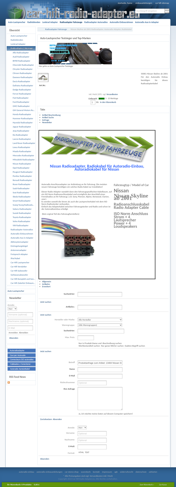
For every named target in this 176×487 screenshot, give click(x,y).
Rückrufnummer (67, 382)
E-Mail (72, 375)
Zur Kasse (163, 484)
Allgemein (46, 281)
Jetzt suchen (167, 11)
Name (72, 369)
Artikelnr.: (70, 306)
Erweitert (46, 286)
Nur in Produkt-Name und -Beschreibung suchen (100, 343)
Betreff (72, 362)
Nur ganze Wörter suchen (112, 346)
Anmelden (13, 332)
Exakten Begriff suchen (135, 346)
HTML (81, 452)
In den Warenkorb (108, 102)
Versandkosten (112, 94)
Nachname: (70, 439)
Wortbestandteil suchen (89, 346)
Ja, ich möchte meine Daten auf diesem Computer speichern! (106, 413)
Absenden (13, 338)
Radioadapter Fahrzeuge (56, 29)
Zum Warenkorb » (147, 484)
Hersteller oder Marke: (65, 319)
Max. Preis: (70, 337)
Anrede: (11, 305)
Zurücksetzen (46, 419)
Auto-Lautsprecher (16, 291)
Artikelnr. (46, 284)
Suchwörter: (69, 294)
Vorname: (70, 433)
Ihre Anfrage (69, 389)
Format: (71, 453)
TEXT (87, 452)
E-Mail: (71, 446)
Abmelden (23, 332)
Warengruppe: (68, 325)
